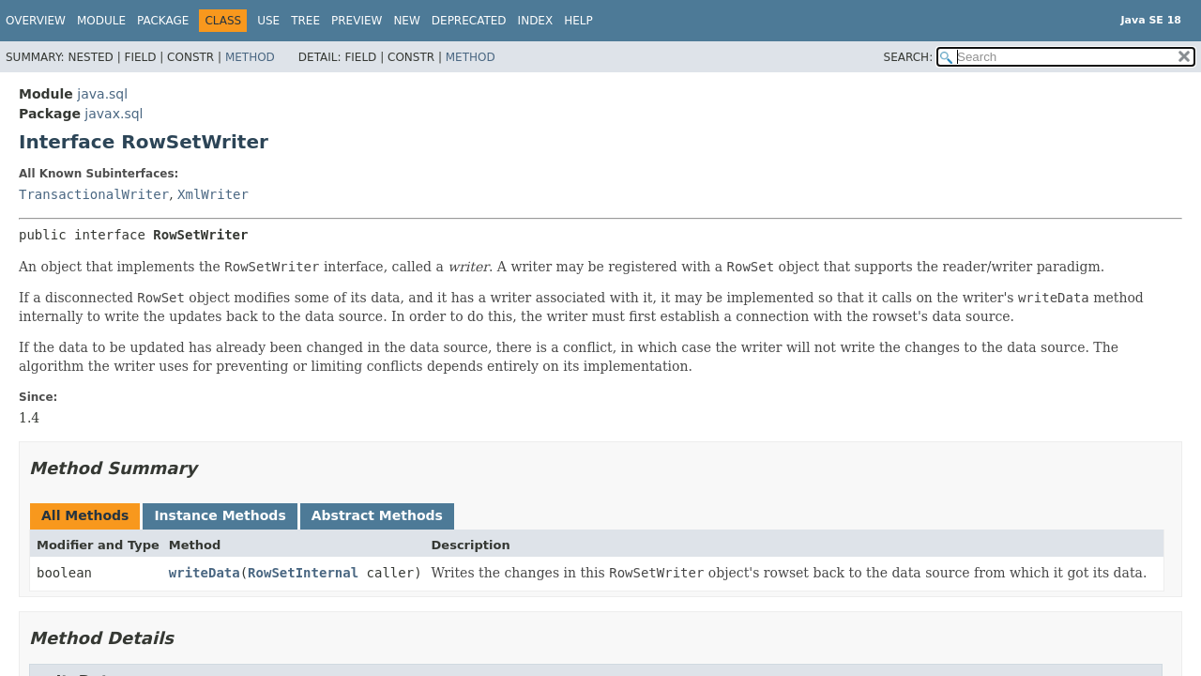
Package (163, 20)
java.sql (102, 93)
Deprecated (469, 20)
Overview (36, 20)
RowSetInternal (303, 572)
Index (536, 20)
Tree (305, 20)
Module (101, 20)
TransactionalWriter (94, 194)
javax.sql (113, 113)
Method (250, 57)
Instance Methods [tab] (219, 515)
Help (578, 20)
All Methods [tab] (85, 515)
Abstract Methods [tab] (377, 515)
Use (268, 20)
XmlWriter (213, 194)
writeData (204, 572)
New (406, 20)
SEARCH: (909, 57)
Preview (356, 20)
